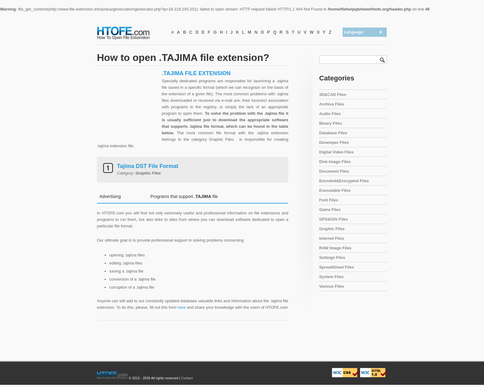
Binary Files (330, 123)
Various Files (331, 286)
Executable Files (335, 190)
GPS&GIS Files (333, 219)
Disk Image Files (335, 161)
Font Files (328, 200)
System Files (331, 276)
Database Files (333, 133)
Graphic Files (331, 228)
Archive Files (331, 104)
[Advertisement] (128, 109)
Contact (187, 378)
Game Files (329, 209)
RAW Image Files (335, 248)
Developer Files (334, 142)
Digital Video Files (336, 152)
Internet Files (331, 238)
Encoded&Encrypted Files (344, 180)
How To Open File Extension (130, 33)
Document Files (334, 171)
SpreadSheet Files (336, 267)
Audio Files (330, 113)
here (182, 307)
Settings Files (332, 257)
